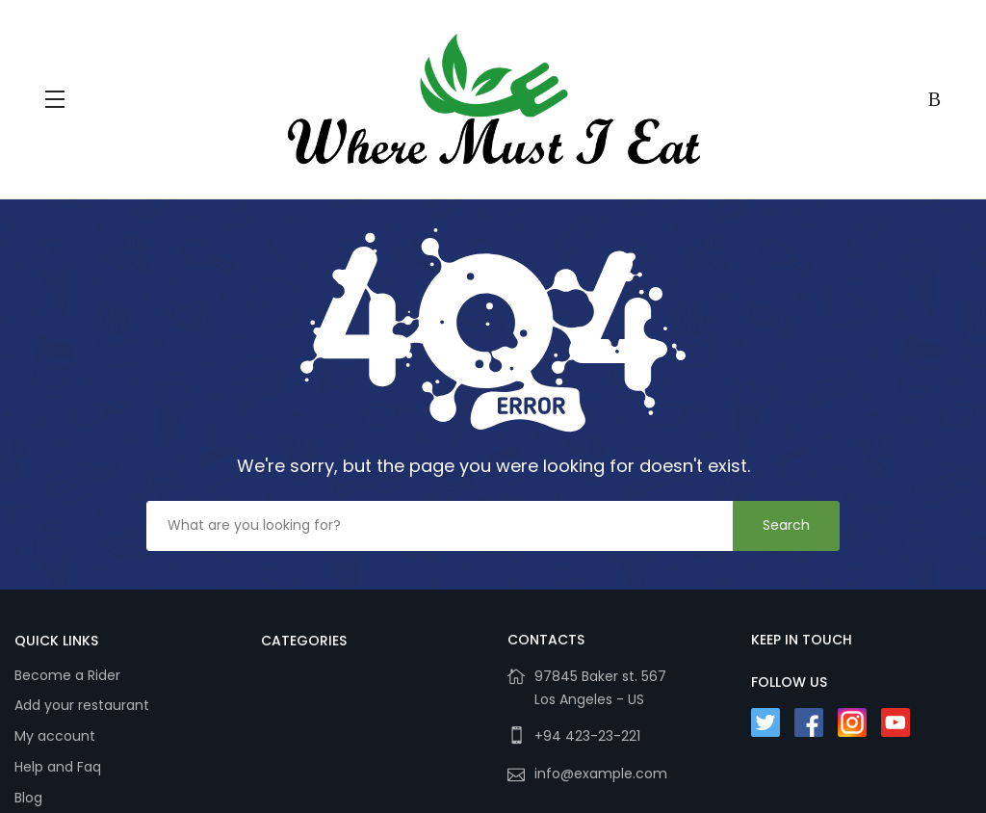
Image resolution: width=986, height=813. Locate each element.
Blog (28, 797)
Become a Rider (67, 675)
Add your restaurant (81, 705)
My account (54, 736)
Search (786, 525)
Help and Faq (57, 766)
